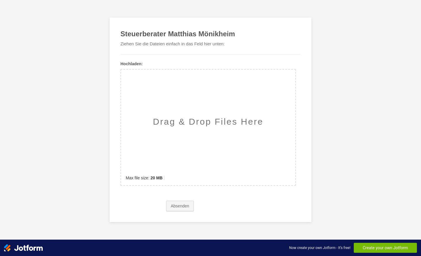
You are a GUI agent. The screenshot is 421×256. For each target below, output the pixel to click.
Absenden (180, 206)
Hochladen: (131, 63)
